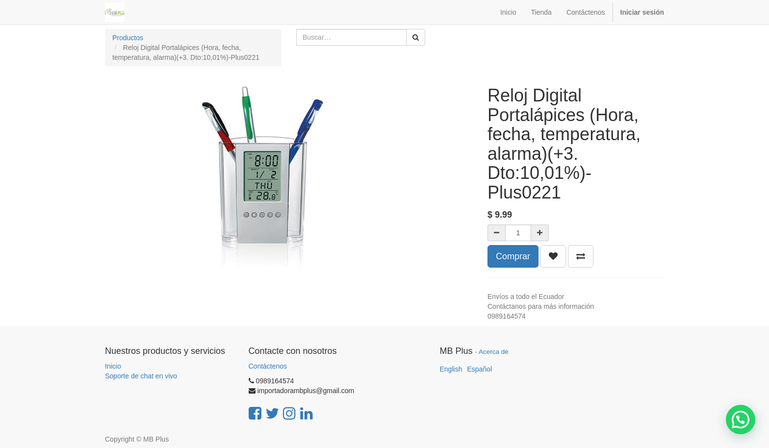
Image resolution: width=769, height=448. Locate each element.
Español (479, 369)
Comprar (513, 256)
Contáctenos (268, 366)
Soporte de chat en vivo (141, 376)
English (451, 369)
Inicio (113, 366)
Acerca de (494, 351)
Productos (127, 38)
